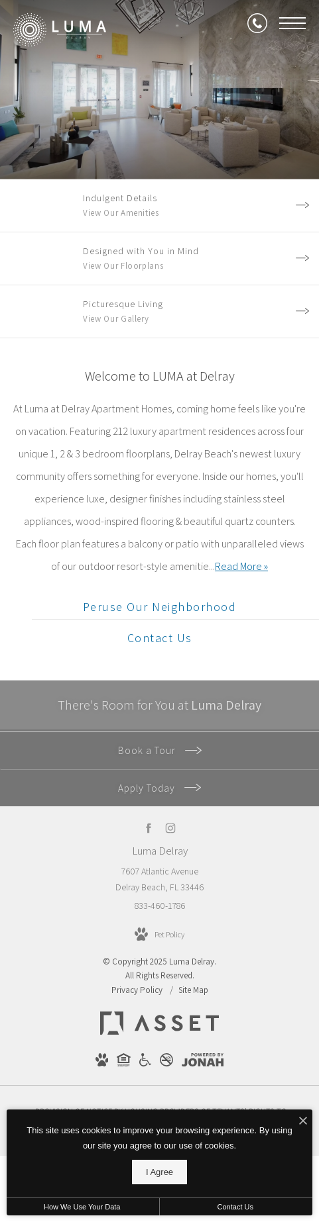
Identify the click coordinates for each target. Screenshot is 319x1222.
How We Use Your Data (82, 1207)
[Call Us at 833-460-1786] (257, 23)
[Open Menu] (292, 23)
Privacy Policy (136, 990)
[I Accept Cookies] (303, 1122)
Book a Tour (160, 750)
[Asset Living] (159, 1031)
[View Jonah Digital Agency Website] (202, 1062)
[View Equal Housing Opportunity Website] (124, 1062)
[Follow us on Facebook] (149, 828)
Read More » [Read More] (241, 566)
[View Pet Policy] (159, 934)
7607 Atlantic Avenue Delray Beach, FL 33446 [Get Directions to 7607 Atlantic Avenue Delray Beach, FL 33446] (159, 879)
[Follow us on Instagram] (170, 828)
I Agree (159, 1172)
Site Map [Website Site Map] (193, 990)
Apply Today (159, 788)
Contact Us (235, 1207)
